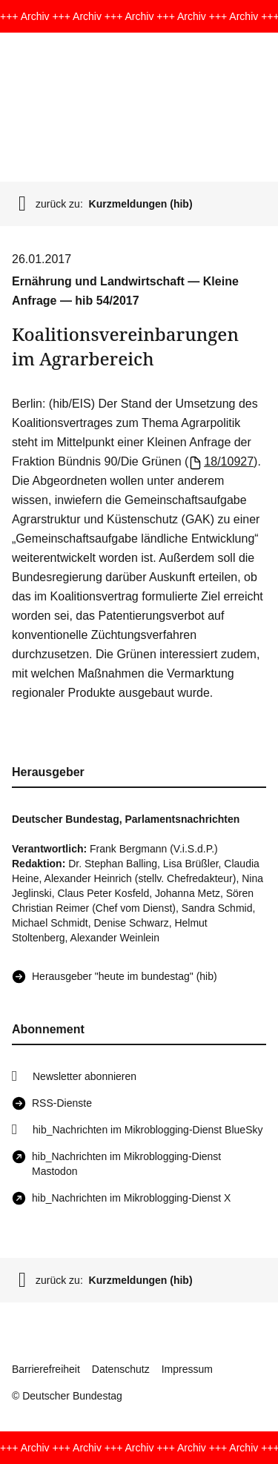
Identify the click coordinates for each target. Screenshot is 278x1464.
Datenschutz (121, 1369)
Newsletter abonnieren (84, 1076)
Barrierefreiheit (46, 1369)
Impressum (187, 1369)
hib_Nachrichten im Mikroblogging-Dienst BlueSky (147, 1130)
